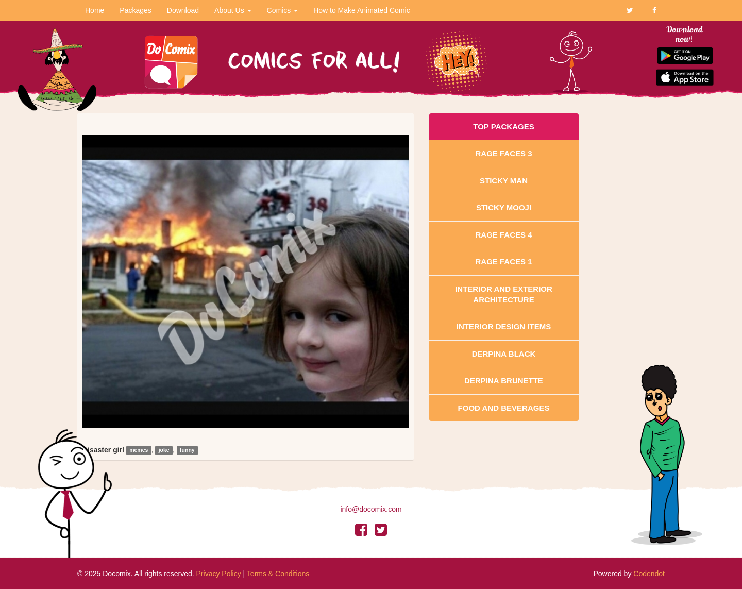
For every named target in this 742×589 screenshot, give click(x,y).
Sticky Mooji (503, 207)
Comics (282, 10)
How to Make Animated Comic (361, 10)
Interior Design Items (504, 326)
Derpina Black (504, 353)
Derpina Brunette (503, 380)
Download (183, 10)
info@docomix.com (370, 509)
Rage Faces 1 (503, 261)
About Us (232, 10)
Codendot (649, 573)
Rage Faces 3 (503, 153)
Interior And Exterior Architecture (503, 294)
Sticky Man (504, 180)
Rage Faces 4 (503, 234)
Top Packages (503, 126)
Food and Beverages (504, 407)
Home (94, 10)
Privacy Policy (218, 573)
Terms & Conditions (278, 573)
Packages (135, 10)
